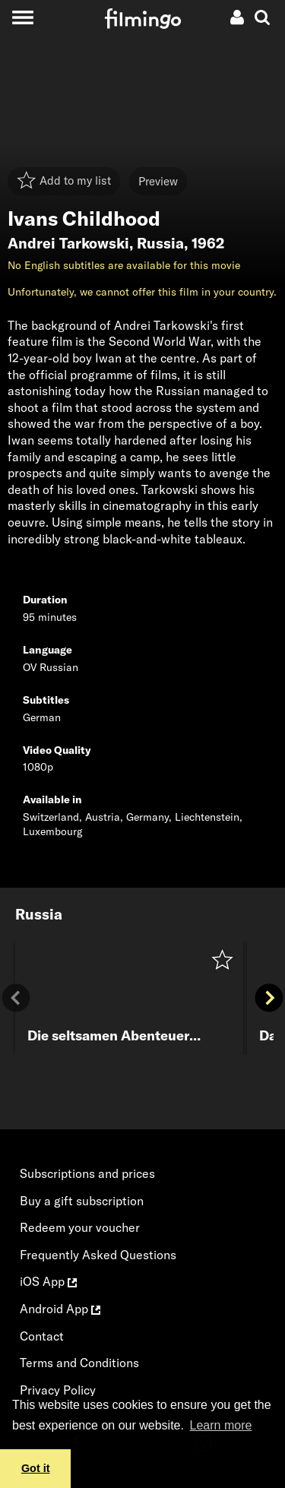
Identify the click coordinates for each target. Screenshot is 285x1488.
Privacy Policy (58, 1390)
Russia (160, 243)
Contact (42, 1336)
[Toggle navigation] (22, 17)
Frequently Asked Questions (98, 1254)
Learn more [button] (221, 1425)
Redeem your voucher (80, 1227)
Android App (60, 1308)
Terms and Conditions (79, 1362)
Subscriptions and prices (87, 1173)
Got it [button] (35, 1468)
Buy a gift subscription (82, 1200)
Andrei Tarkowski (68, 243)
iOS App (48, 1281)
